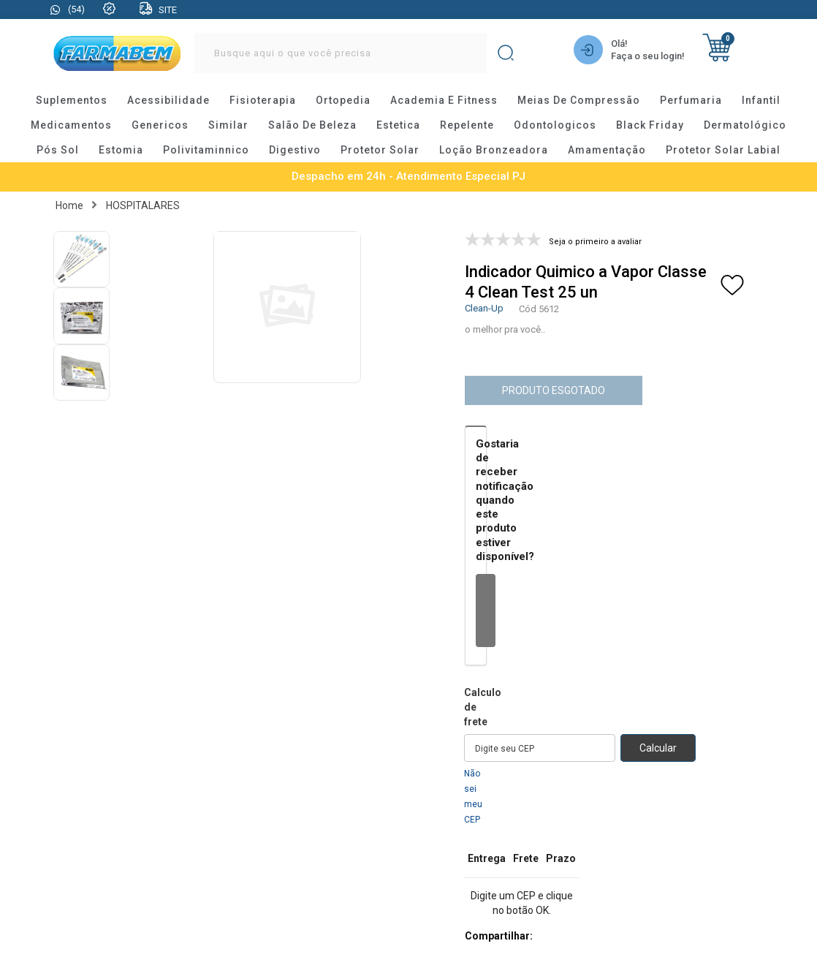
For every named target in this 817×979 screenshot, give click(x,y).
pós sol (58, 150)
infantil (761, 100)
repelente (467, 125)
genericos (160, 125)
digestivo (295, 150)
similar (228, 125)
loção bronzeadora (493, 150)
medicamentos (71, 125)
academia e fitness (444, 100)
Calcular (658, 748)
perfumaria (691, 100)
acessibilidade (168, 100)
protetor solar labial (723, 150)
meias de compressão (578, 100)
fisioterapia (262, 100)
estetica (398, 125)
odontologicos (555, 125)
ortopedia (343, 100)
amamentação (607, 150)
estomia (121, 150)
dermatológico (745, 125)
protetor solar (380, 150)
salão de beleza (312, 125)
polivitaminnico (206, 150)
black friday (650, 125)
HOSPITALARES (143, 205)
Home (69, 205)
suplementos (71, 100)
